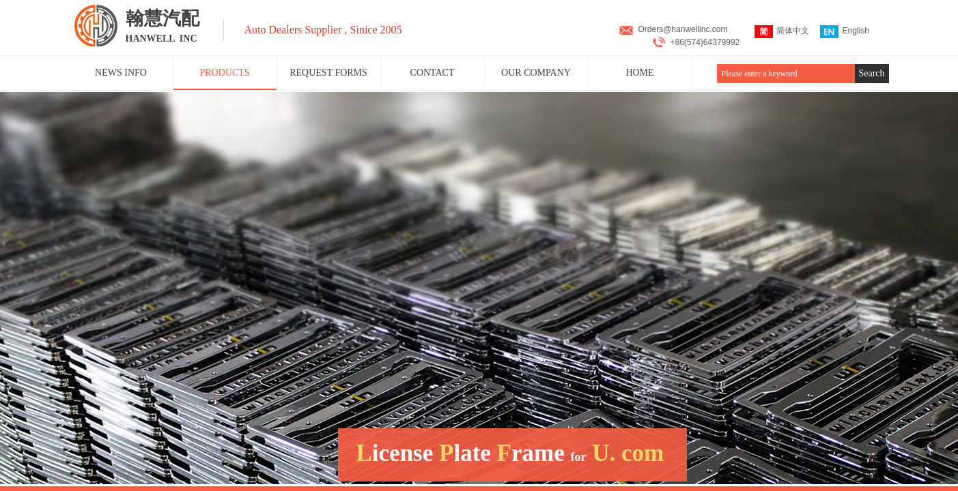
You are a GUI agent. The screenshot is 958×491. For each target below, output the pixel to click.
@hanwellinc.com (695, 29)
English (844, 31)
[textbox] (786, 73)
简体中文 (782, 31)
